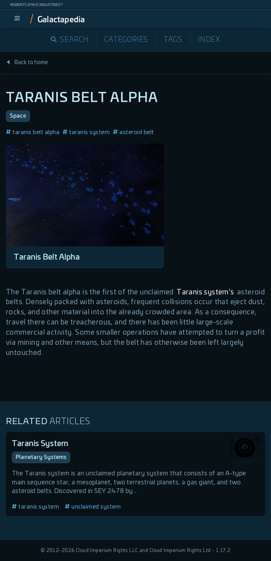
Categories (126, 39)
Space (18, 116)
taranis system (86, 132)
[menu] (17, 19)
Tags (173, 39)
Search (70, 39)
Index (209, 39)
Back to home (27, 62)
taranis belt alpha (32, 132)
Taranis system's (205, 292)
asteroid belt (133, 132)
